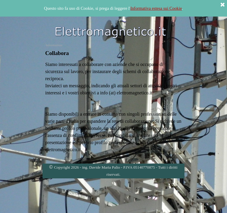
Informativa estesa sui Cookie (156, 8)
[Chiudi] (223, 5)
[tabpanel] (113, 53)
